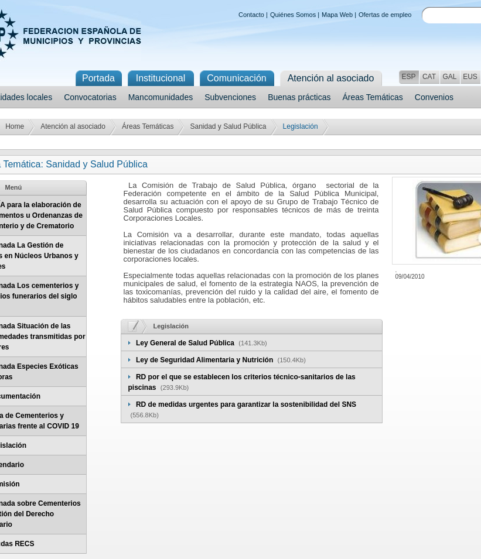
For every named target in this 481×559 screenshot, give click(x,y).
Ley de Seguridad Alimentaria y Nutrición (205, 360)
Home (14, 126)
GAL (449, 77)
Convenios (434, 97)
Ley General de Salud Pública (186, 343)
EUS (470, 77)
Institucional (161, 78)
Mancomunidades (160, 97)
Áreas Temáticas (373, 97)
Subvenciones (230, 97)
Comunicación (236, 78)
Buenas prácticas (299, 97)
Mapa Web (337, 14)
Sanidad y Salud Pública (228, 126)
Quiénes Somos (293, 14)
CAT (429, 77)
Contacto (251, 14)
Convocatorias (90, 97)
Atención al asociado (72, 126)
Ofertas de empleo (385, 14)
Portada (98, 78)
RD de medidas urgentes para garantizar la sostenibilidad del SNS (246, 404)
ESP (408, 77)
